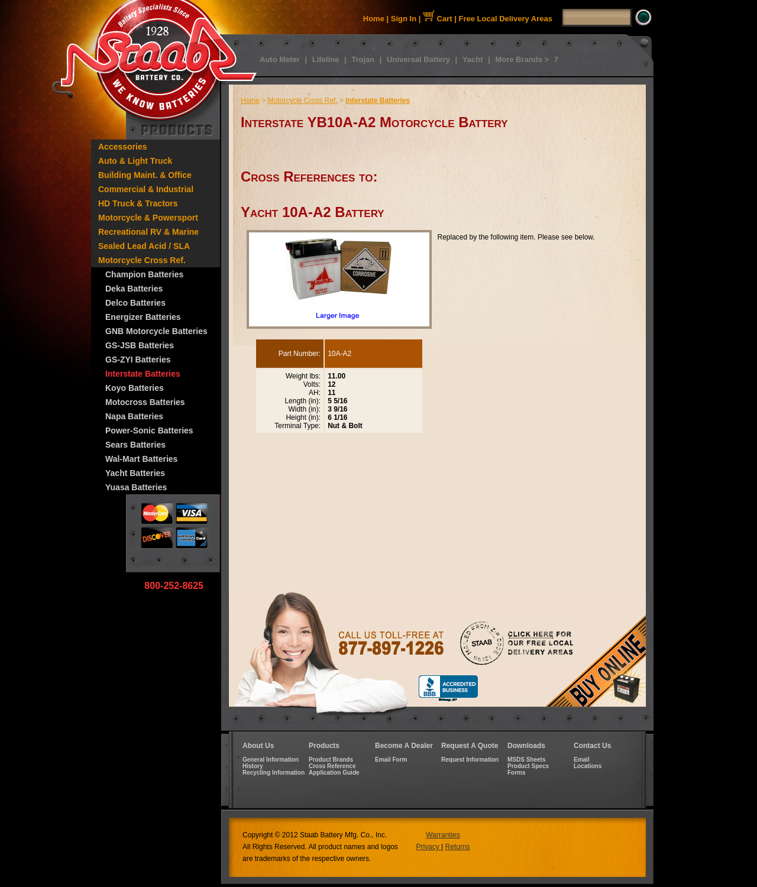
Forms (516, 772)
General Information (270, 759)
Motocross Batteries (145, 402)
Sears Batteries (135, 444)
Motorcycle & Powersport (148, 217)
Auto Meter (280, 59)
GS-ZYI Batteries (137, 359)
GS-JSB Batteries (139, 345)
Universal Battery (418, 59)
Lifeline (325, 59)
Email (582, 759)
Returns (457, 847)
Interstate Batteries (142, 373)
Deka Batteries (134, 288)
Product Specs (528, 766)
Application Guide (334, 772)
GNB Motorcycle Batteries (156, 331)
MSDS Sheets (526, 759)
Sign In (403, 18)
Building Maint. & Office (145, 175)
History (252, 766)
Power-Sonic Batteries (149, 430)
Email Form (391, 759)
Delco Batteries (135, 302)
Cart (437, 18)
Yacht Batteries (135, 473)
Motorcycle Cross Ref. (142, 260)
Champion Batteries (144, 274)
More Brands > (522, 59)
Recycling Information (273, 772)
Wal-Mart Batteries (141, 459)
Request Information (470, 759)
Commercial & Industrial (145, 189)
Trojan (362, 59)
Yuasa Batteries (136, 487)
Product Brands (331, 759)
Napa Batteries (134, 416)
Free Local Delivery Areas (506, 18)
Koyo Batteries (134, 388)
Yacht (472, 59)
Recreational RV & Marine (148, 232)
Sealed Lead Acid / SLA (144, 246)
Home (373, 18)
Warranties (443, 835)
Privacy (428, 847)
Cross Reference (332, 766)
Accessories (122, 146)
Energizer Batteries (143, 317)
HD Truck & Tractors (138, 203)
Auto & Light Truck (135, 161)
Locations (587, 766)
